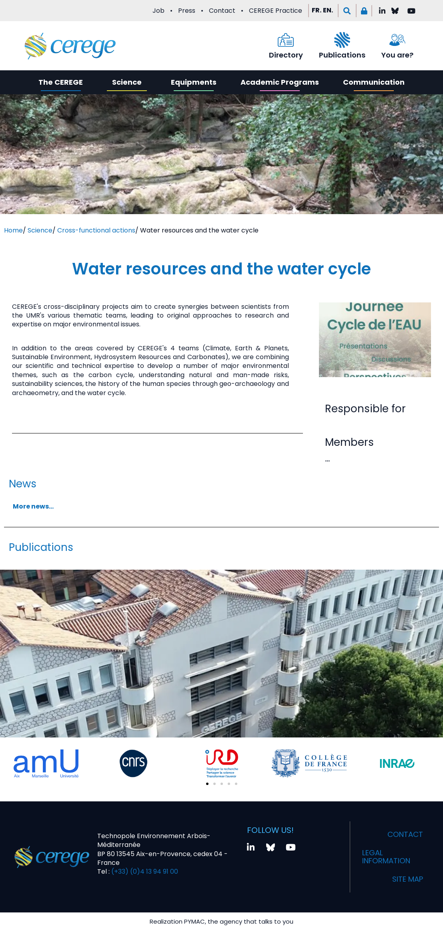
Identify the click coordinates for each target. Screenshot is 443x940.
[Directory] (286, 40)
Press (186, 10)
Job (158, 10)
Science (127, 82)
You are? (397, 55)
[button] (347, 10)
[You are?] (397, 40)
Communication (374, 82)
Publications (342, 55)
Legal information (389, 856)
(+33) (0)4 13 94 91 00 (144, 871)
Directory (286, 55)
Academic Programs (280, 82)
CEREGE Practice (275, 10)
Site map (405, 879)
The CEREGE (60, 82)
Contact (222, 10)
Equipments (193, 82)
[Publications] (342, 40)
